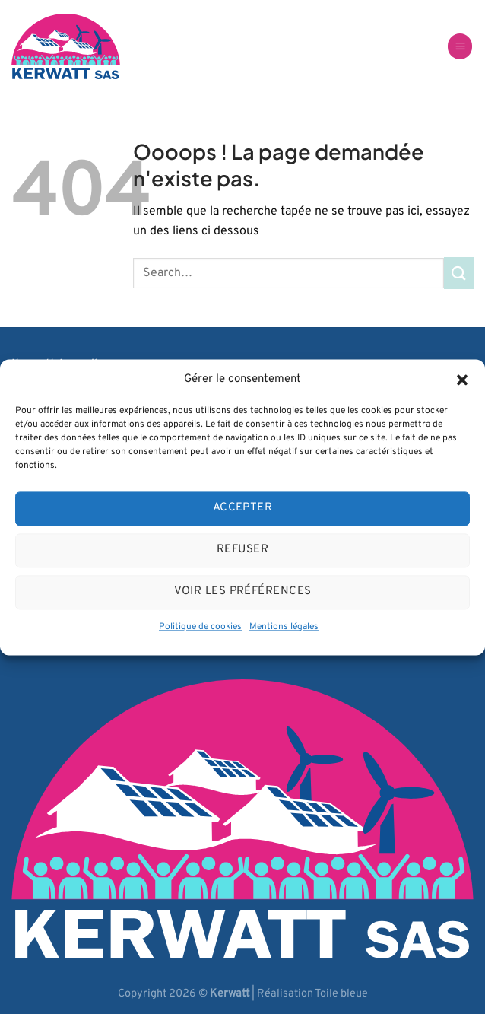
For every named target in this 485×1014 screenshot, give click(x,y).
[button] (462, 379)
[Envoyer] (459, 272)
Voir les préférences (243, 591)
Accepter (243, 508)
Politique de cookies (200, 627)
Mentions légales (284, 627)
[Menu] (460, 46)
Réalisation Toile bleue (312, 994)
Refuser (242, 549)
